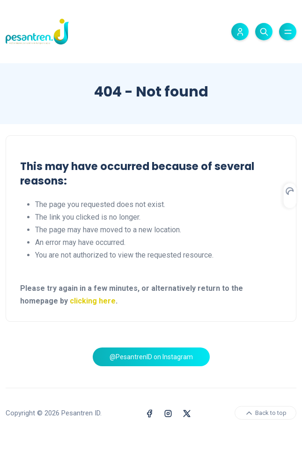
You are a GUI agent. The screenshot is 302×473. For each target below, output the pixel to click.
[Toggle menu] (287, 31)
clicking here (93, 300)
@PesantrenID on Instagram (151, 374)
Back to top (265, 447)
